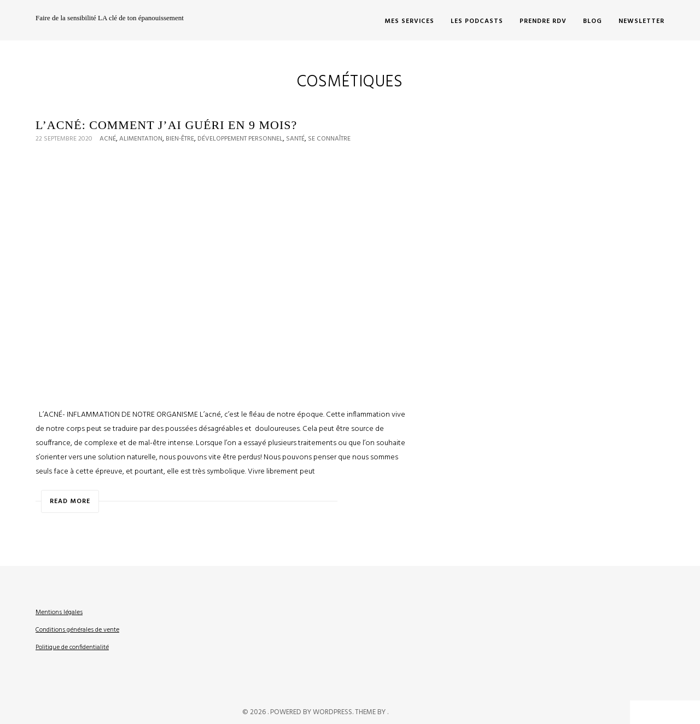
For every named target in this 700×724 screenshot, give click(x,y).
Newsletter (641, 21)
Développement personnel (240, 138)
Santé (295, 138)
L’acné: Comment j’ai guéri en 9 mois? (166, 125)
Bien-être (180, 138)
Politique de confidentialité (72, 647)
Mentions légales (59, 612)
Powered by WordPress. (312, 712)
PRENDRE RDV (543, 21)
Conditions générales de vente (77, 629)
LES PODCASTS (477, 21)
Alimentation (140, 138)
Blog (592, 21)
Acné (108, 138)
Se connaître (329, 138)
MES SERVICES (409, 21)
